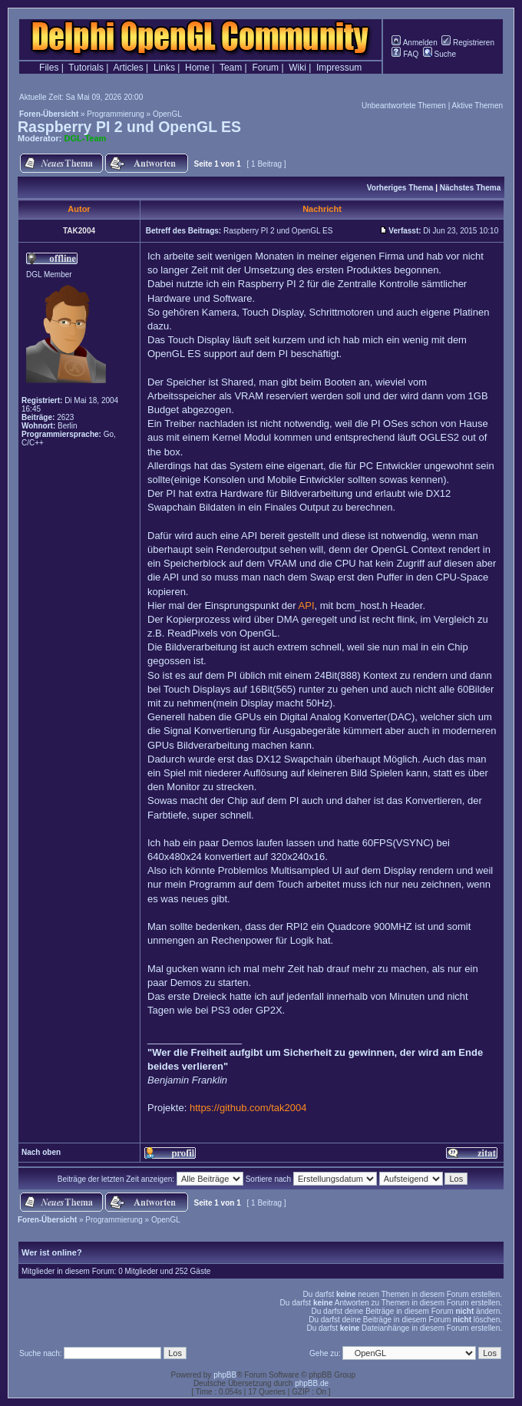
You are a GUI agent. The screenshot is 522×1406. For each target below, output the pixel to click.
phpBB (224, 1375)
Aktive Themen (477, 105)
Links (164, 67)
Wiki (297, 67)
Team (231, 67)
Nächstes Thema (470, 188)
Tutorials (86, 67)
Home (197, 67)
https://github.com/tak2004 (248, 1107)
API (307, 605)
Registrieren (467, 42)
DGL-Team (85, 138)
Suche (439, 54)
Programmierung (115, 114)
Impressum (339, 67)
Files (48, 67)
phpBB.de (312, 1383)
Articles (128, 67)
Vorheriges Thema (400, 188)
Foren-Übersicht (48, 114)
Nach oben (41, 1152)
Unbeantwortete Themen (404, 105)
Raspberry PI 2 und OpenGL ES (129, 126)
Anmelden (414, 42)
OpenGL (167, 114)
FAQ (405, 54)
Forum (265, 67)
